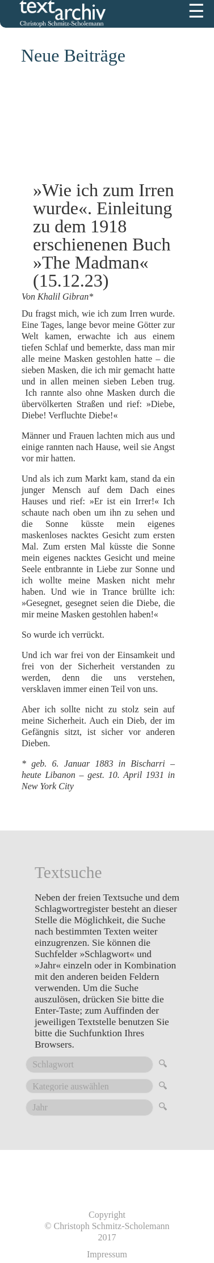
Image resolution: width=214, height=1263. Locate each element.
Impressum (107, 1254)
